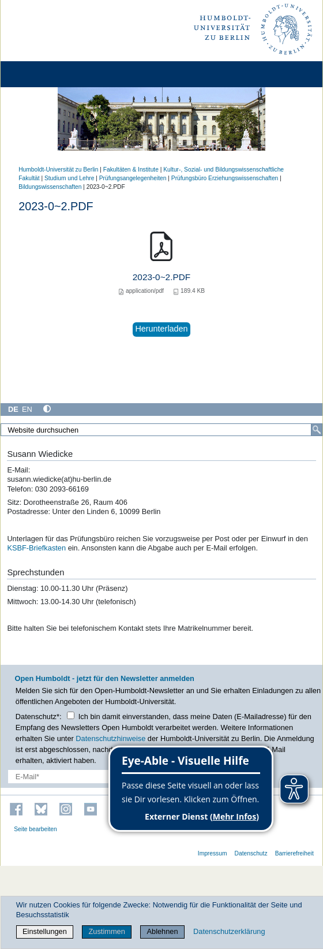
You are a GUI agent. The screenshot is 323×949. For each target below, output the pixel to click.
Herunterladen (161, 328)
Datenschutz (251, 853)
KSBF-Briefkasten (36, 548)
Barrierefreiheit (294, 853)
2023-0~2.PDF (161, 277)
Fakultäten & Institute (131, 169)
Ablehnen (162, 931)
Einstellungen (44, 931)
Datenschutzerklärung (229, 931)
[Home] (41, 74)
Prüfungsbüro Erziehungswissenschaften (224, 178)
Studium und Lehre (69, 178)
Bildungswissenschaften (49, 187)
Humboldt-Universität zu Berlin (58, 169)
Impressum (212, 853)
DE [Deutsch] (13, 409)
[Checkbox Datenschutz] (70, 715)
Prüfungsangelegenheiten (133, 178)
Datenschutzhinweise (110, 738)
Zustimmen (107, 931)
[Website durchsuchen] (161, 429)
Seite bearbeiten (35, 829)
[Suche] (316, 429)
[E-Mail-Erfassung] (71, 776)
